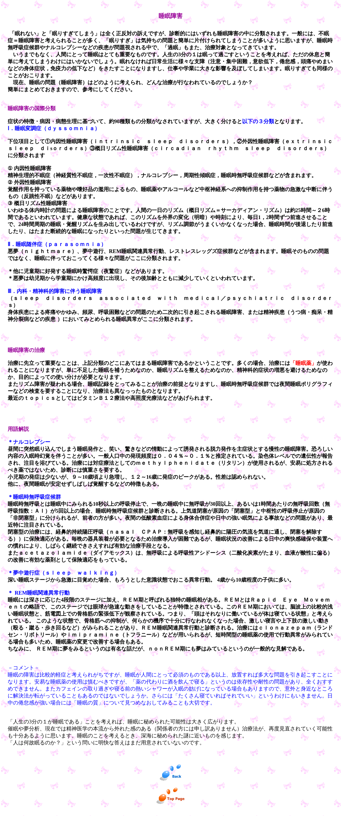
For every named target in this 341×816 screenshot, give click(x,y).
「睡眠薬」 (303, 363)
